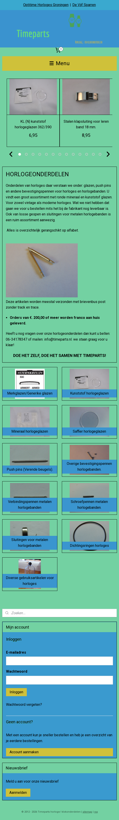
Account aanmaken (24, 752)
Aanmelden (18, 792)
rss (96, 811)
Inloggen (16, 692)
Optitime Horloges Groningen (46, 5)
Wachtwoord (16, 671)
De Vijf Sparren (84, 5)
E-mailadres (16, 652)
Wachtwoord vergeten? (24, 704)
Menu (60, 63)
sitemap (87, 811)
